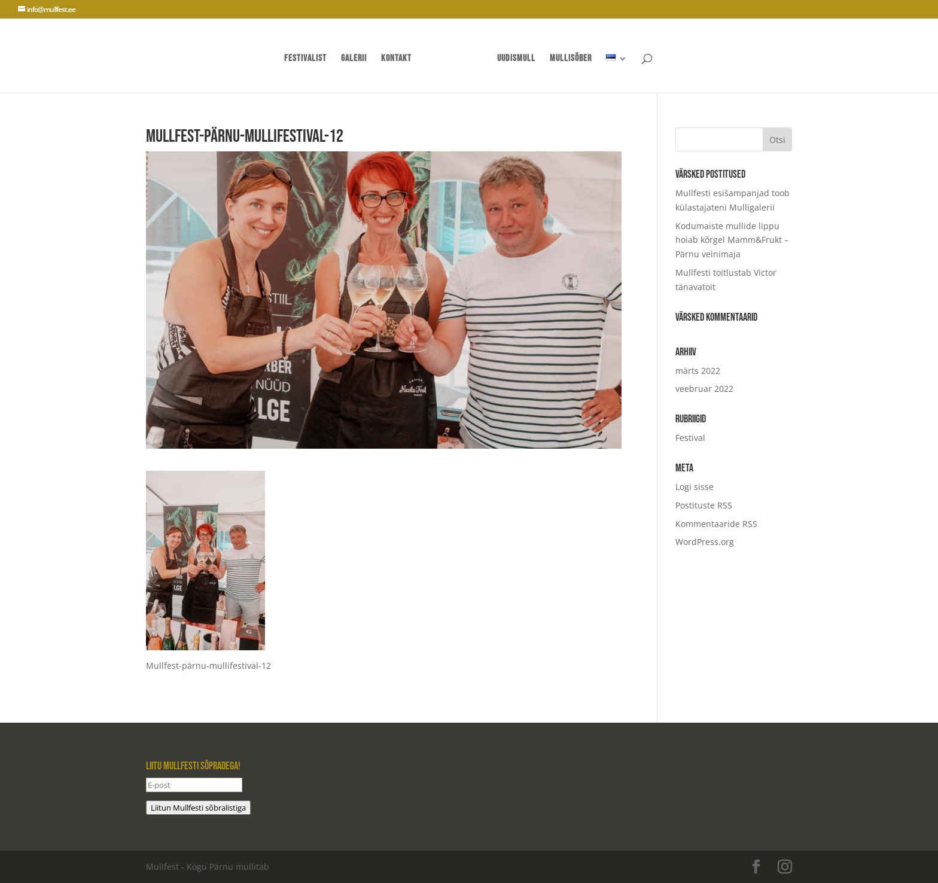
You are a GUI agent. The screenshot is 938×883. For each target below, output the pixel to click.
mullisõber (571, 59)
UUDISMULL (516, 59)
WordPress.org (704, 541)
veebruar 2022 (704, 388)
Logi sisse (694, 486)
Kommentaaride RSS (716, 523)
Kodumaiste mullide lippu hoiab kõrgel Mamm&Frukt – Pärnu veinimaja (731, 240)
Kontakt (396, 59)
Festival (690, 437)
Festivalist (305, 59)
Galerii (354, 59)
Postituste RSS (703, 505)
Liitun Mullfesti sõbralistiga (198, 807)
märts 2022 (697, 370)
